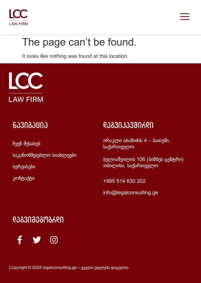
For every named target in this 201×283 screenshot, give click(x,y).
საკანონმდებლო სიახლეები (44, 155)
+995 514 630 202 (124, 181)
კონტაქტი (24, 178)
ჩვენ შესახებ (26, 143)
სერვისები (24, 166)
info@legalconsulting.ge (130, 192)
